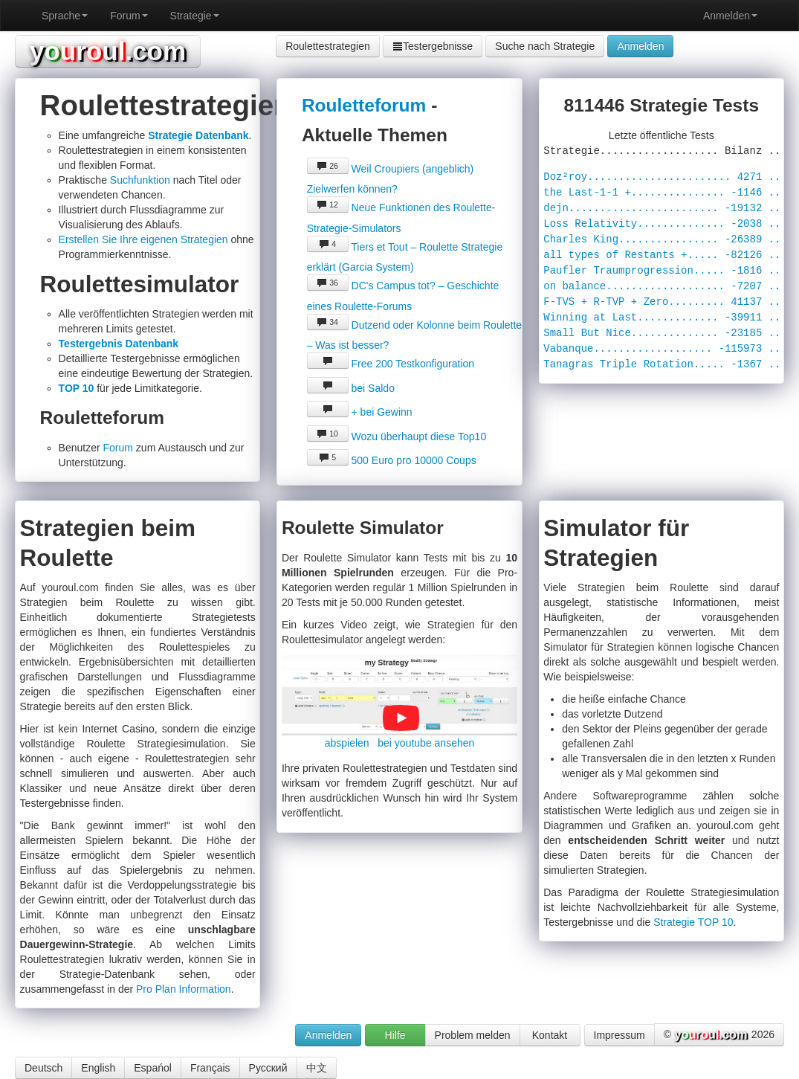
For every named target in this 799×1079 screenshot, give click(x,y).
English (98, 1068)
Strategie (194, 16)
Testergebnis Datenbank (119, 344)
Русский (268, 1068)
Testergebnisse (432, 46)
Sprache (65, 16)
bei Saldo (351, 388)
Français (210, 1068)
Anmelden (730, 16)
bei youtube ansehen (426, 743)
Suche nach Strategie (545, 46)
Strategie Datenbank (198, 135)
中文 (316, 1068)
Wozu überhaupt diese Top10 (397, 436)
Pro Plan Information (183, 989)
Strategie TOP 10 (693, 922)
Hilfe (395, 1035)
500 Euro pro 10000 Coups (391, 460)
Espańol (153, 1068)
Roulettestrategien (327, 46)
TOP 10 (76, 388)
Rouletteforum (364, 105)
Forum (128, 16)
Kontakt (549, 1035)
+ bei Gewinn (360, 412)
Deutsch (43, 1068)
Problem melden (473, 1035)
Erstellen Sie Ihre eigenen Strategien (143, 239)
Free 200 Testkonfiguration (390, 364)
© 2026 (719, 1035)
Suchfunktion (140, 180)
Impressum (619, 1035)
